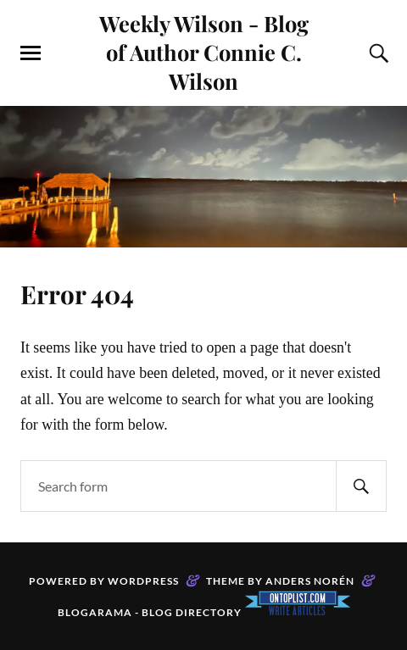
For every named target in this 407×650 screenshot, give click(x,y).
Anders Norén (309, 581)
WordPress (143, 581)
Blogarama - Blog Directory (150, 612)
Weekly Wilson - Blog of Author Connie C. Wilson (204, 51)
